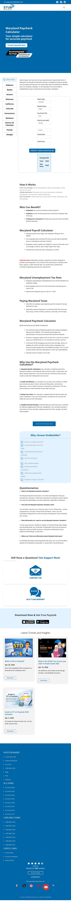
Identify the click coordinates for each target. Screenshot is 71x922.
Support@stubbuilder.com (14, 2)
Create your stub (10, 757)
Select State (41, 99)
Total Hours (41, 141)
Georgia (9, 134)
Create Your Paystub (42, 150)
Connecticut (10, 113)
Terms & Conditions (11, 856)
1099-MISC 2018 (10, 841)
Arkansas (9, 99)
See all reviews (35, 873)
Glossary (8, 779)
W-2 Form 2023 (10, 791)
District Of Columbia (9, 124)
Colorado (9, 108)
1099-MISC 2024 (10, 822)
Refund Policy (9, 860)
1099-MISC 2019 (10, 837)
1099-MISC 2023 (10, 826)
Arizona (9, 94)
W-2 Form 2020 (10, 803)
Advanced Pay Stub (11, 760)
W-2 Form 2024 (10, 787)
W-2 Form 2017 (10, 814)
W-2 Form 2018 (10, 810)
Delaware (10, 118)
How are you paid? (43, 120)
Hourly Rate (41, 134)
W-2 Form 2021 (10, 799)
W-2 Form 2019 (10, 806)
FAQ (6, 776)
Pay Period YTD (42, 113)
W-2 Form (8, 764)
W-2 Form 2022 (10, 795)
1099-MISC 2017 (10, 845)
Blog (6, 772)
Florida (9, 130)
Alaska (9, 90)
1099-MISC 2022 (10, 768)
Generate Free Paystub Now (44, 424)
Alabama (9, 85)
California (9, 104)
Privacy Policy (9, 853)
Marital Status (41, 106)
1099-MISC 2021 (10, 833)
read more (10, 678)
